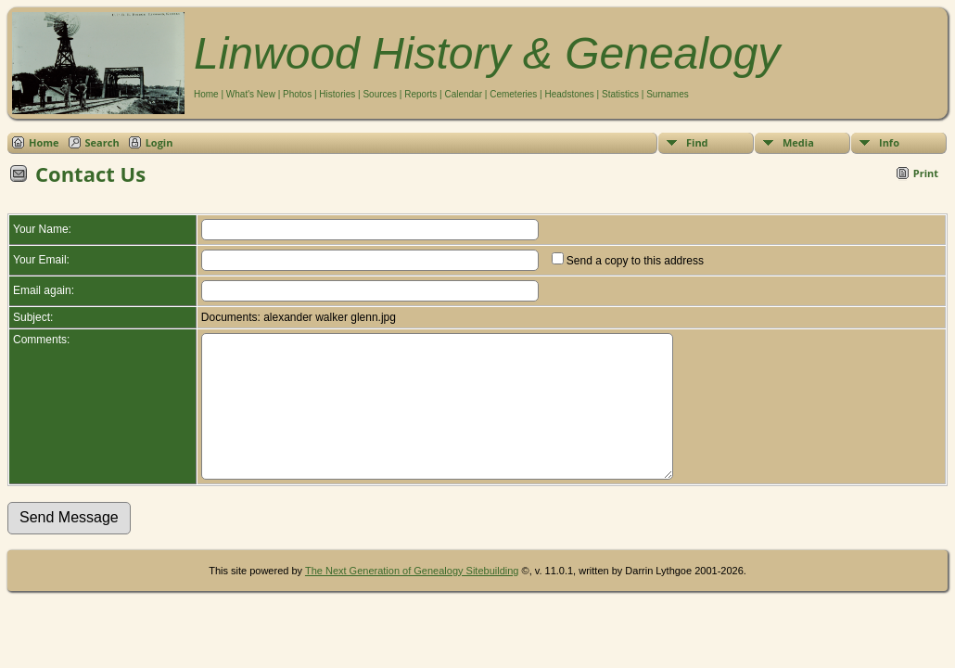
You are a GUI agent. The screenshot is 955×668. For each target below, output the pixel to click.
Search (102, 142)
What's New (250, 94)
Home (206, 94)
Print (925, 173)
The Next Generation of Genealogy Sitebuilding (412, 598)
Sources (380, 94)
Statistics (620, 94)
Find (697, 142)
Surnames (667, 94)
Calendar (463, 94)
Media (798, 142)
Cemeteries (513, 94)
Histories (337, 94)
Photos (297, 94)
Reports (420, 94)
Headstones (568, 94)
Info (889, 142)
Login (159, 142)
